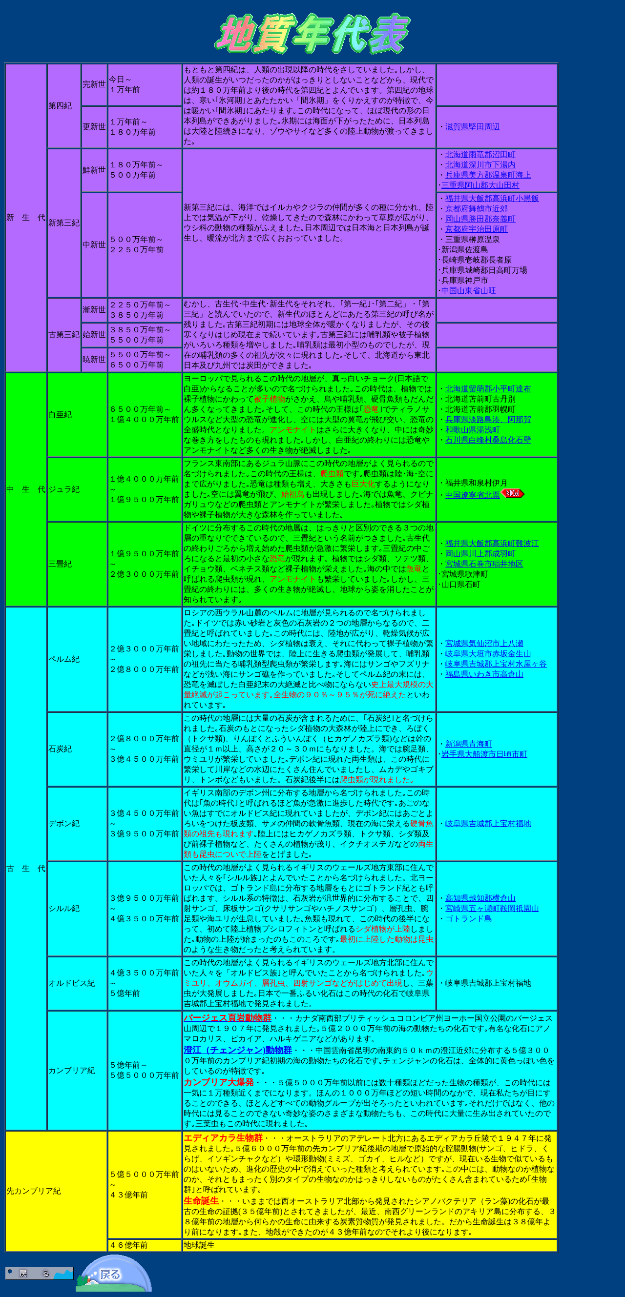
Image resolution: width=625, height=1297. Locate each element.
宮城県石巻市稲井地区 (484, 564)
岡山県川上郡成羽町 (480, 553)
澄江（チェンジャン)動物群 (238, 1050)
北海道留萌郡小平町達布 (488, 389)
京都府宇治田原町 (476, 229)
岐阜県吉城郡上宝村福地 (488, 823)
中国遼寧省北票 (485, 495)
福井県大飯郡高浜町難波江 (492, 543)
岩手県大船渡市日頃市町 (484, 754)
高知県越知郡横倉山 (480, 898)
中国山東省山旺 (468, 290)
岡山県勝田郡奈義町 (480, 219)
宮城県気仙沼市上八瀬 (484, 643)
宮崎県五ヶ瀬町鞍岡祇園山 (492, 908)
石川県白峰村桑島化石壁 (488, 440)
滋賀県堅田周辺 (472, 126)
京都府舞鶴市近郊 (476, 208)
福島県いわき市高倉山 (484, 674)
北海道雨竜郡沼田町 (480, 154)
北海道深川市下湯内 (480, 165)
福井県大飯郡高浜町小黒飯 (492, 198)
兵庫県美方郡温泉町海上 (488, 175)
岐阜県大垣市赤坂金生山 (488, 653)
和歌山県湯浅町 (472, 430)
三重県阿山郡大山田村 (480, 185)
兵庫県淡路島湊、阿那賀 (488, 419)
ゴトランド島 (468, 918)
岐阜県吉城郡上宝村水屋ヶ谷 (496, 664)
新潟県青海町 (468, 744)
